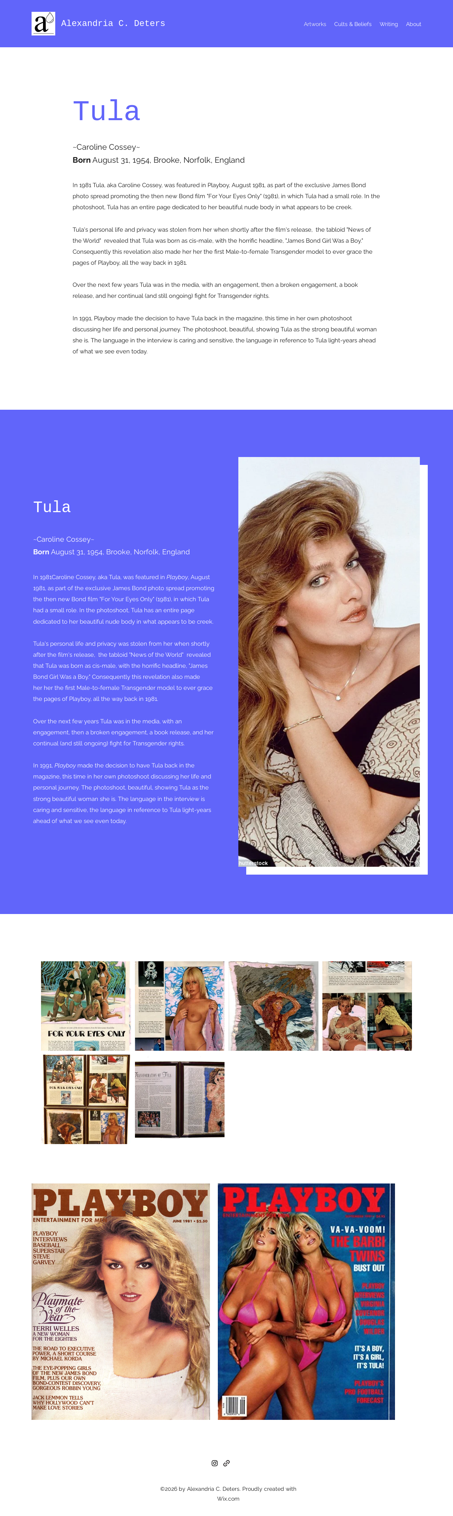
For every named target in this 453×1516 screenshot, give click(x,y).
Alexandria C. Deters (113, 24)
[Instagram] (215, 1463)
